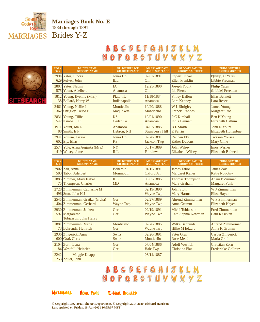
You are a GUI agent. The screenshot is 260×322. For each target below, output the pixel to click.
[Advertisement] (31, 147)
